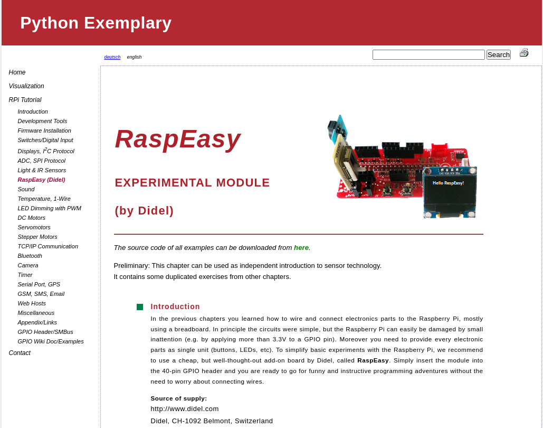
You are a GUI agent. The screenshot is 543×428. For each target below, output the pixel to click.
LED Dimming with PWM (49, 208)
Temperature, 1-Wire (44, 199)
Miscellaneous (36, 313)
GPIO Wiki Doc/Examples (51, 341)
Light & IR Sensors (42, 170)
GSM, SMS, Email (41, 294)
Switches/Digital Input (45, 140)
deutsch (112, 57)
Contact (20, 353)
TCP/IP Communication (48, 246)
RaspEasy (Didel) (41, 179)
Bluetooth (30, 256)
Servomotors (34, 227)
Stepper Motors (38, 237)
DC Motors (32, 218)
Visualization (26, 86)
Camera (28, 265)
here (301, 248)
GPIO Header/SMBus (45, 332)
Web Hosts (32, 303)
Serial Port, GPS (39, 284)
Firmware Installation (44, 130)
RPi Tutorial (25, 100)
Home (17, 72)
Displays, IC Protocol (46, 150)
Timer (25, 275)
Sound (26, 189)
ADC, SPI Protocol (41, 160)
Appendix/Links (38, 322)
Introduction (33, 111)
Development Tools (43, 121)
